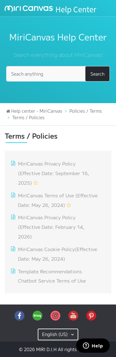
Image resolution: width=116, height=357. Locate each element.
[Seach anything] (58, 74)
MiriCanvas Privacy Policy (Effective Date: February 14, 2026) (51, 227)
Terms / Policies (28, 117)
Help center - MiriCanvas (36, 111)
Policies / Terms (85, 111)
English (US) (55, 334)
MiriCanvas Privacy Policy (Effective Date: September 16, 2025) (53, 173)
